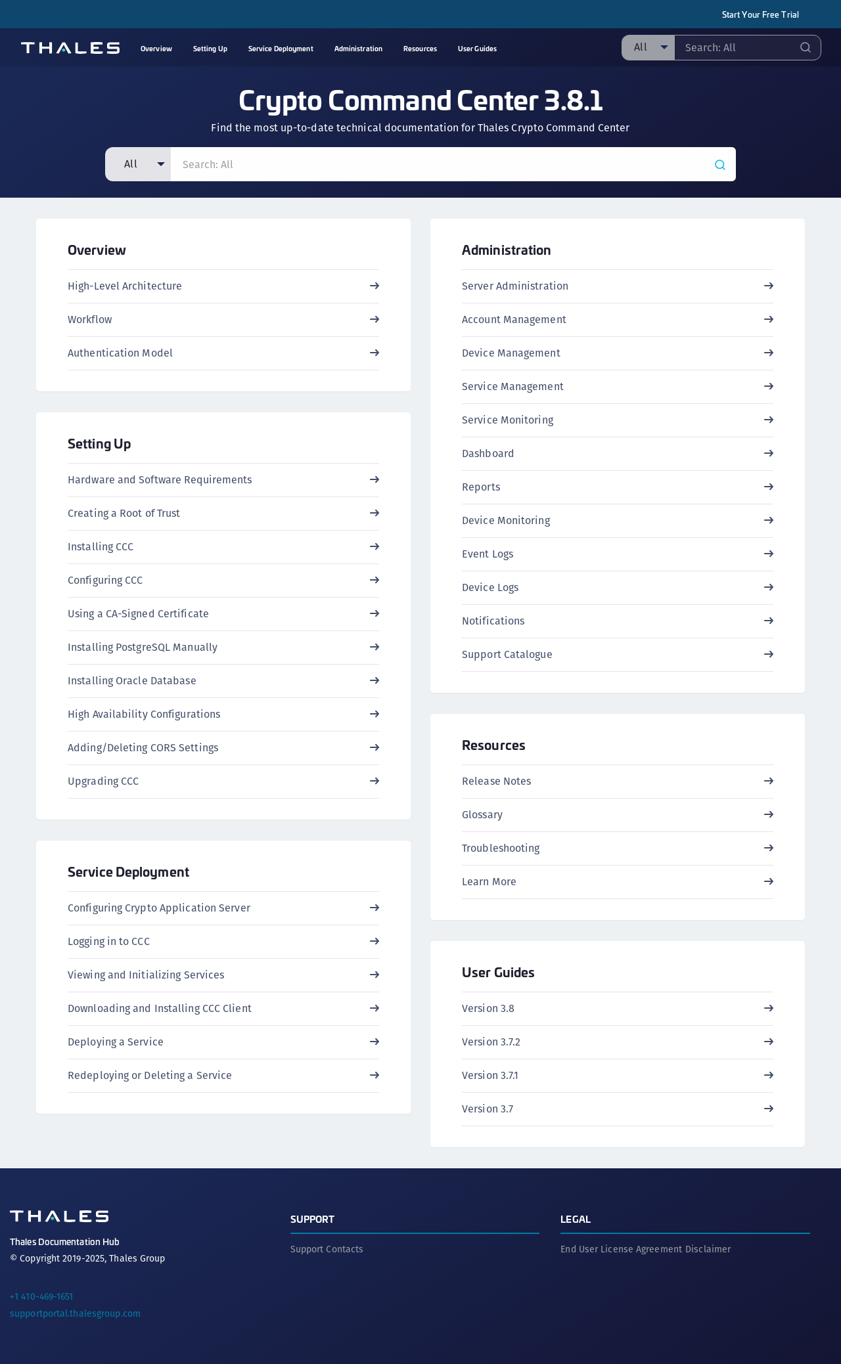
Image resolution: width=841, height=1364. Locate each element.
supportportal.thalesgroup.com (75, 1313)
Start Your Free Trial (760, 14)
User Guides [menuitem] (477, 48)
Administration (506, 249)
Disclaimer (708, 1249)
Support (312, 1218)
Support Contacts (327, 1249)
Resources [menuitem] (420, 48)
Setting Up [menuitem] (210, 48)
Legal (575, 1218)
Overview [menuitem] (156, 48)
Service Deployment (128, 871)
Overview (97, 249)
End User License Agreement (621, 1249)
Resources (494, 744)
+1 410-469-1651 (42, 1296)
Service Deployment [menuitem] (280, 48)
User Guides (498, 971)
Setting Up (99, 442)
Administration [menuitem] (358, 48)
